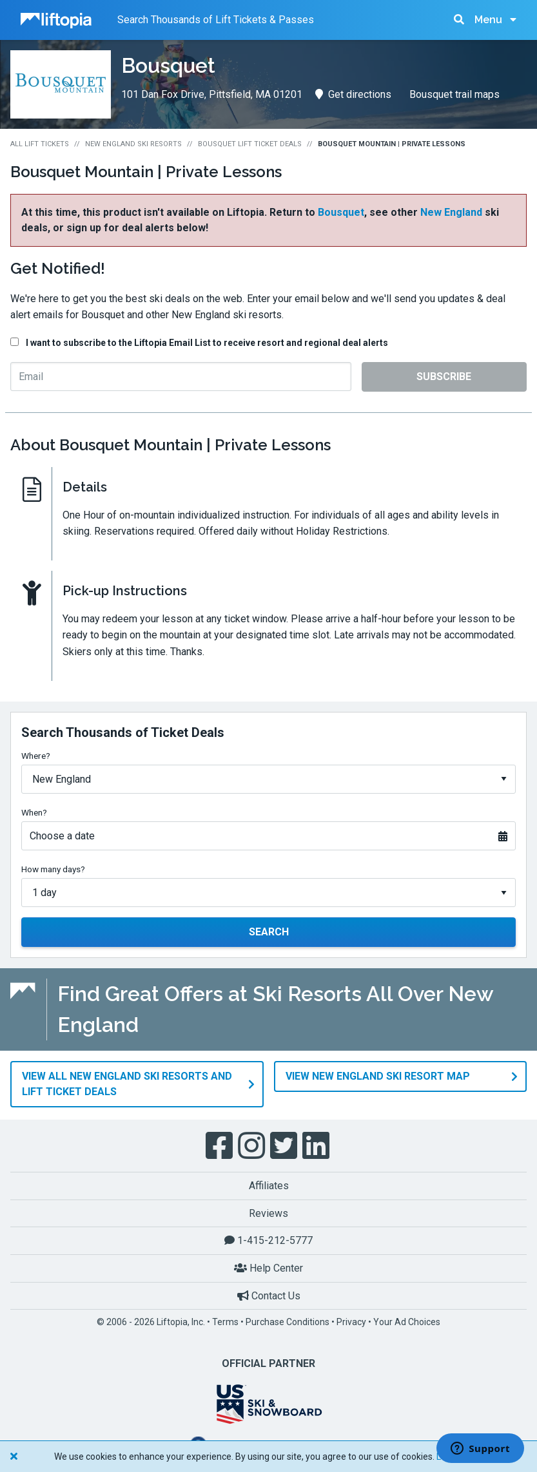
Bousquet (341, 212)
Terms (225, 1320)
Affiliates (269, 1184)
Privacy (351, 1320)
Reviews (268, 1211)
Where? (35, 755)
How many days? (53, 869)
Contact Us (268, 1294)
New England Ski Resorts (133, 144)
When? (34, 812)
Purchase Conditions (287, 1320)
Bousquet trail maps (454, 94)
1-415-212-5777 (268, 1239)
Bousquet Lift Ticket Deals (250, 144)
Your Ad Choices (406, 1320)
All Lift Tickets (39, 144)
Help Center (268, 1267)
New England (451, 212)
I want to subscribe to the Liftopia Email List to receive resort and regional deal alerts (207, 343)
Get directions (353, 94)
